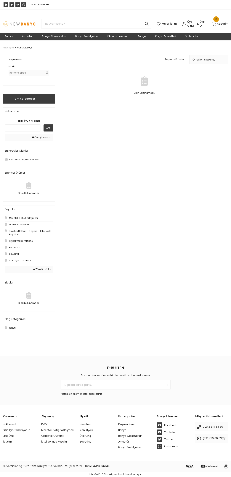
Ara (48, 127)
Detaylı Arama (41, 137)
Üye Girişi (85, 436)
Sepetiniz (86, 441)
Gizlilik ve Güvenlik (52, 436)
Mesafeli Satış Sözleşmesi (57, 430)
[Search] (96, 23)
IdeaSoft (94, 474)
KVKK (44, 424)
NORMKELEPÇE (24, 47)
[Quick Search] (23, 127)
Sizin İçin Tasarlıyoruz (16, 430)
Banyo (122, 430)
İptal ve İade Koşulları (54, 441)
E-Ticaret (107, 474)
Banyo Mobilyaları (129, 447)
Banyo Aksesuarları (130, 436)
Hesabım (85, 424)
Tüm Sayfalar (42, 269)
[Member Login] (189, 24)
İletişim (7, 441)
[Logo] (19, 24)
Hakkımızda (10, 424)
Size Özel (8, 436)
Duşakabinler (126, 424)
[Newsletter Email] (116, 384)
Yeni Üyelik (86, 430)
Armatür (123, 441)
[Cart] (220, 24)
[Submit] (166, 384)
